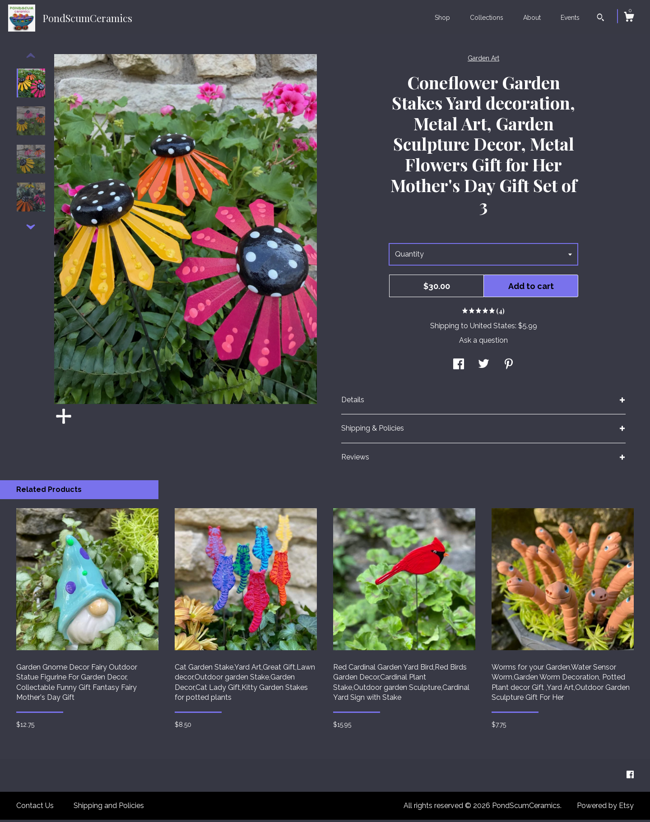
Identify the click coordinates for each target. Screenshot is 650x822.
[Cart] (629, 18)
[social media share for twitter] (483, 367)
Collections (486, 17)
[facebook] (630, 777)
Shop (442, 17)
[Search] (600, 18)
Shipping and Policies (109, 808)
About (532, 17)
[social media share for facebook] (458, 367)
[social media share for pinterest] (508, 367)
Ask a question (483, 342)
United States (492, 328)
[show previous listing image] (30, 58)
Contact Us (35, 808)
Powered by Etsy (605, 808)
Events (570, 17)
